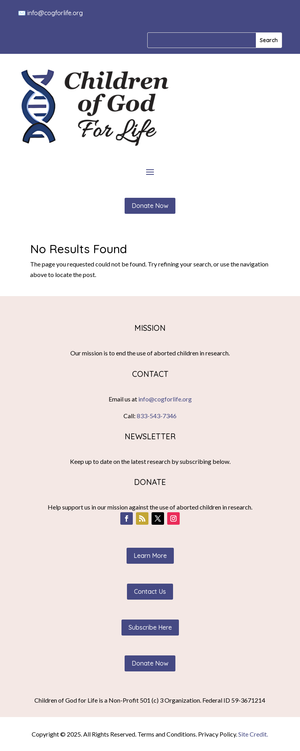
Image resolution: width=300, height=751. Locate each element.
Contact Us (150, 591)
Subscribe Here (150, 627)
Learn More (150, 555)
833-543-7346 (157, 415)
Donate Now (150, 205)
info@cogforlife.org (55, 13)
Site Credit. (253, 734)
